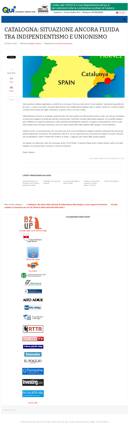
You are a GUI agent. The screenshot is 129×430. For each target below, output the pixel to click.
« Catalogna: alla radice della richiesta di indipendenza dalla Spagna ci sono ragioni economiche (66, 204)
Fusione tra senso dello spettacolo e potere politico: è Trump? (91, 183)
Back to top (10, 410)
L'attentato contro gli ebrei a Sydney (51, 182)
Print (11, 82)
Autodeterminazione (63, 43)
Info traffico (33, 271)
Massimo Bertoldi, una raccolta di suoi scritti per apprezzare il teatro (31, 183)
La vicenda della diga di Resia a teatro (71, 182)
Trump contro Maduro (111, 181)
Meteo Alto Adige (33, 260)
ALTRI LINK (33, 403)
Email (11, 91)
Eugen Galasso (35, 43)
